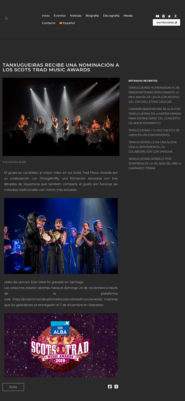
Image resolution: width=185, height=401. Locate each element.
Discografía (111, 15)
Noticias (76, 15)
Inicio (46, 15)
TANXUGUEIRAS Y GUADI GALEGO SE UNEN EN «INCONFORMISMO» (154, 133)
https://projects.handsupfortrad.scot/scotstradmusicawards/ (57, 299)
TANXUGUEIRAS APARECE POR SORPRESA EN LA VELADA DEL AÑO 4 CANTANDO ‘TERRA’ (154, 163)
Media (128, 15)
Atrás (13, 387)
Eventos (60, 15)
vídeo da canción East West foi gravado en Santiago (43, 282)
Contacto (48, 23)
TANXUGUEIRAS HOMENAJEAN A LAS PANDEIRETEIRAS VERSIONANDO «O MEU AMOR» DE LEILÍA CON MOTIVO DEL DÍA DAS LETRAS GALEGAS (154, 94)
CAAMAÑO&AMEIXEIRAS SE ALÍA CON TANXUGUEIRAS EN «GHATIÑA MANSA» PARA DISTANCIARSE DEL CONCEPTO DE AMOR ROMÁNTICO (154, 116)
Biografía (92, 15)
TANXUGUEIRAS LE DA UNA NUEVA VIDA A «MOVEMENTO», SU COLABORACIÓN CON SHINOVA (152, 147)
